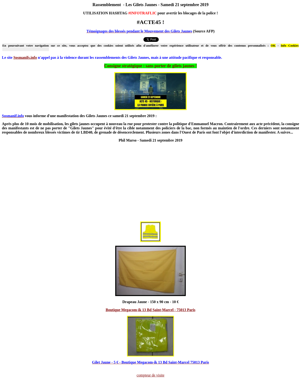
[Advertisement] (150, 184)
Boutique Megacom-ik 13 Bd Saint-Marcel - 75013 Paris (150, 310)
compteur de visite (150, 375)
